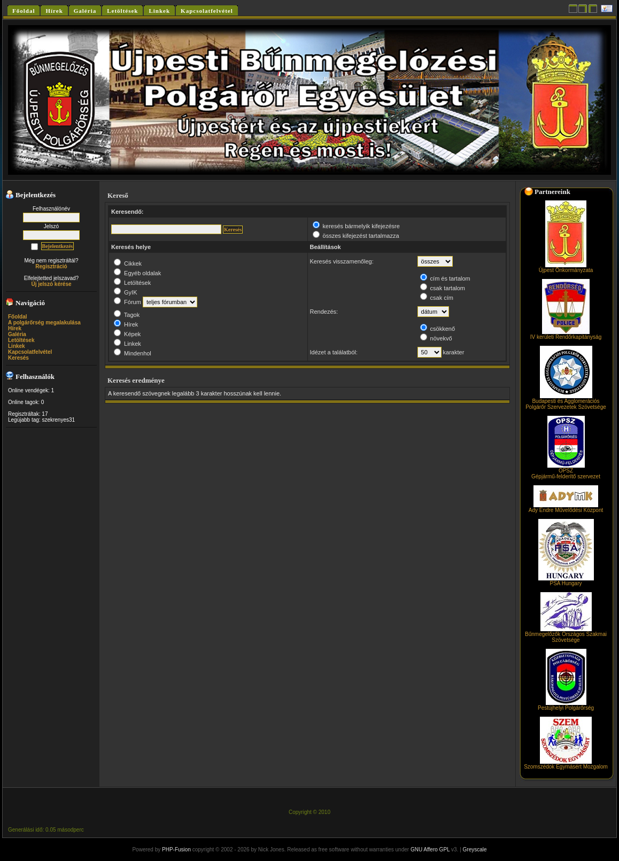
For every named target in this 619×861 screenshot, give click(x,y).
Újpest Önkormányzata (566, 267)
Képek (127, 334)
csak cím (436, 297)
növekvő (436, 338)
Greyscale (475, 849)
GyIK (125, 292)
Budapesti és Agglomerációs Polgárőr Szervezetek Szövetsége (565, 401)
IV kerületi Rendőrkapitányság (565, 334)
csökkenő (437, 328)
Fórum (127, 302)
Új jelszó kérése (51, 284)
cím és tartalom (445, 278)
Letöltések (21, 340)
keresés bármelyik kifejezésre (356, 226)
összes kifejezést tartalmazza (356, 235)
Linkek (16, 346)
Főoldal (17, 317)
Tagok (127, 315)
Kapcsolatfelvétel (30, 352)
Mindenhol (132, 353)
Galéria (17, 334)
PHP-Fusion (176, 849)
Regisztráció (51, 266)
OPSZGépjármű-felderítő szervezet (565, 471)
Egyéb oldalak (137, 273)
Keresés (18, 358)
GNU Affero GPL (430, 849)
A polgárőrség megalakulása (44, 322)
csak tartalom (442, 288)
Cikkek (128, 263)
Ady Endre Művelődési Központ (566, 507)
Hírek (14, 328)
